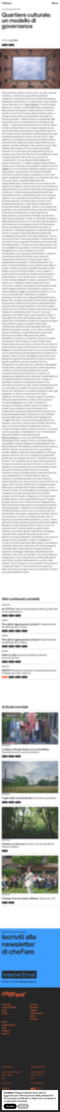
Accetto (10, 1106)
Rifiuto (23, 1106)
